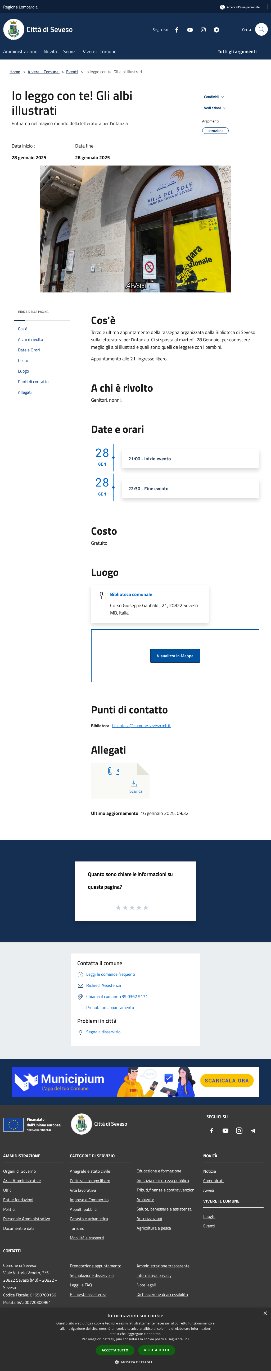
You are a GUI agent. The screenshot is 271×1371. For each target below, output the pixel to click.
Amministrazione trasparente (163, 1266)
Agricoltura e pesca (154, 1228)
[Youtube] (188, 29)
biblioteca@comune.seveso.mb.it (141, 725)
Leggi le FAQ (81, 1285)
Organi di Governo (19, 1171)
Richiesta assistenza (88, 1294)
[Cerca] (261, 29)
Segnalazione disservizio (92, 1275)
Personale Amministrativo (26, 1219)
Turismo (77, 1228)
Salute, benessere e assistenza (164, 1209)
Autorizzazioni (149, 1218)
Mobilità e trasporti (87, 1238)
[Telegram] (214, 29)
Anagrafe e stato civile (90, 1171)
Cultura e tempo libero (90, 1180)
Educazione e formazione (159, 1171)
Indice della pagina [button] (33, 311)
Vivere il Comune (44, 71)
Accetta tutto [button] (115, 1350)
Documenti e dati (18, 1228)
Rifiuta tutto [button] (156, 1350)
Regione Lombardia (20, 7)
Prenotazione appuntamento (95, 1266)
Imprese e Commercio (89, 1199)
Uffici (7, 1190)
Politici (9, 1209)
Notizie (209, 1171)
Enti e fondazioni (18, 1199)
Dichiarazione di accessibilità (162, 1294)
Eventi (72, 71)
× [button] (265, 1313)
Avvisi (208, 1190)
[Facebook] (174, 29)
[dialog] (135, 1339)
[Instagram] (201, 29)
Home (15, 71)
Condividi (215, 97)
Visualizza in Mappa (175, 656)
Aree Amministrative (22, 1180)
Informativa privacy (154, 1275)
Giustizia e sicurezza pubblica (163, 1180)
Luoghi (209, 1216)
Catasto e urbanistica (89, 1219)
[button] (135, 1362)
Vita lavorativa (83, 1190)
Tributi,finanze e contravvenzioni (166, 1190)
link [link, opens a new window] (186, 1339)
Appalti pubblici (83, 1209)
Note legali (146, 1285)
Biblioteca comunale (131, 594)
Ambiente (145, 1199)
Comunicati (213, 1180)
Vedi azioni (216, 108)
